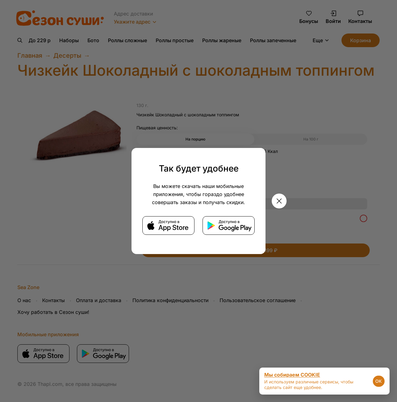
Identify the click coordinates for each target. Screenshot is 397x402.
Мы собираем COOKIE (292, 374)
